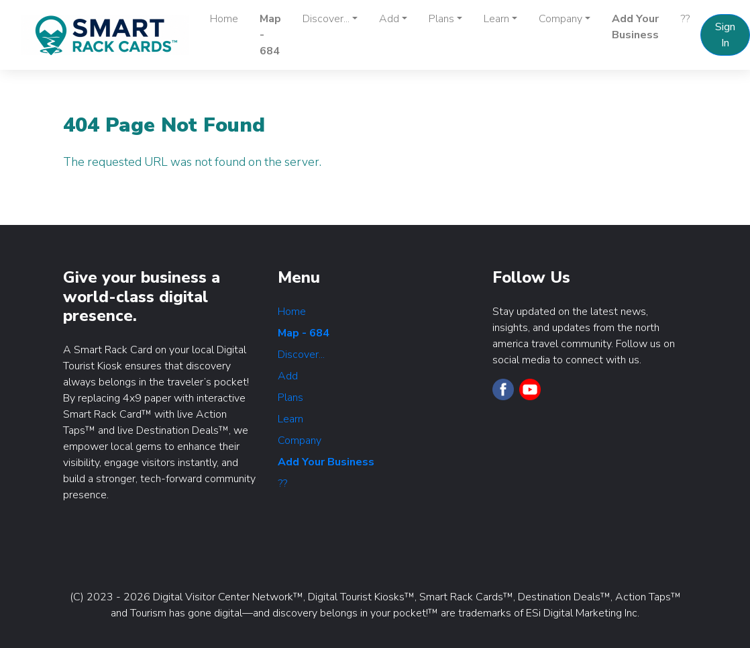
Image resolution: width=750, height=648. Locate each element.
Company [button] (560, 18)
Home (224, 18)
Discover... (301, 354)
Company (299, 440)
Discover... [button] (326, 18)
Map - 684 (270, 34)
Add (288, 376)
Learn (290, 419)
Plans (290, 397)
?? (685, 18)
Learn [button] (496, 18)
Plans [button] (441, 18)
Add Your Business (635, 26)
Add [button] (389, 18)
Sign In (725, 34)
